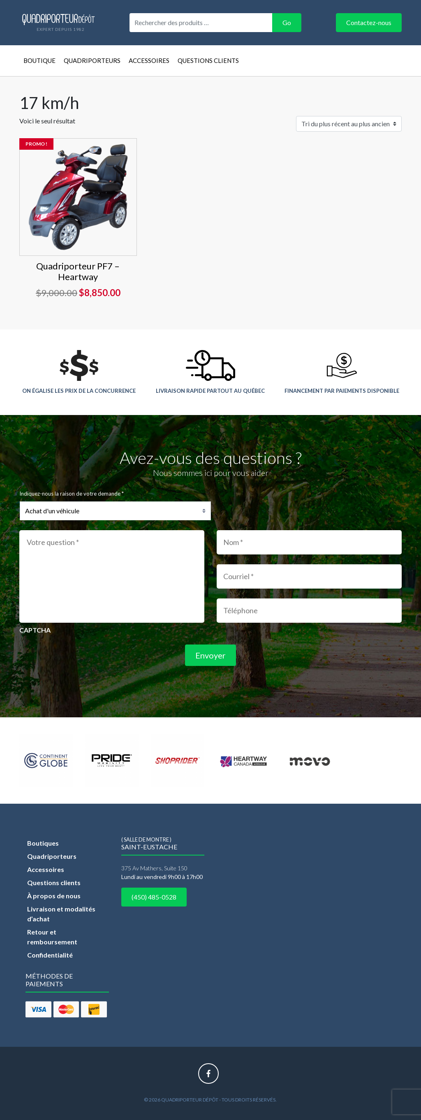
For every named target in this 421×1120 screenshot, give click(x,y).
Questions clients (208, 60)
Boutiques (43, 843)
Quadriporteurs (92, 60)
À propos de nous (54, 896)
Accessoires (149, 60)
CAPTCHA (35, 630)
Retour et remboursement (52, 937)
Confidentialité (50, 955)
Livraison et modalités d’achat (61, 914)
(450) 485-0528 (154, 897)
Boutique (39, 60)
